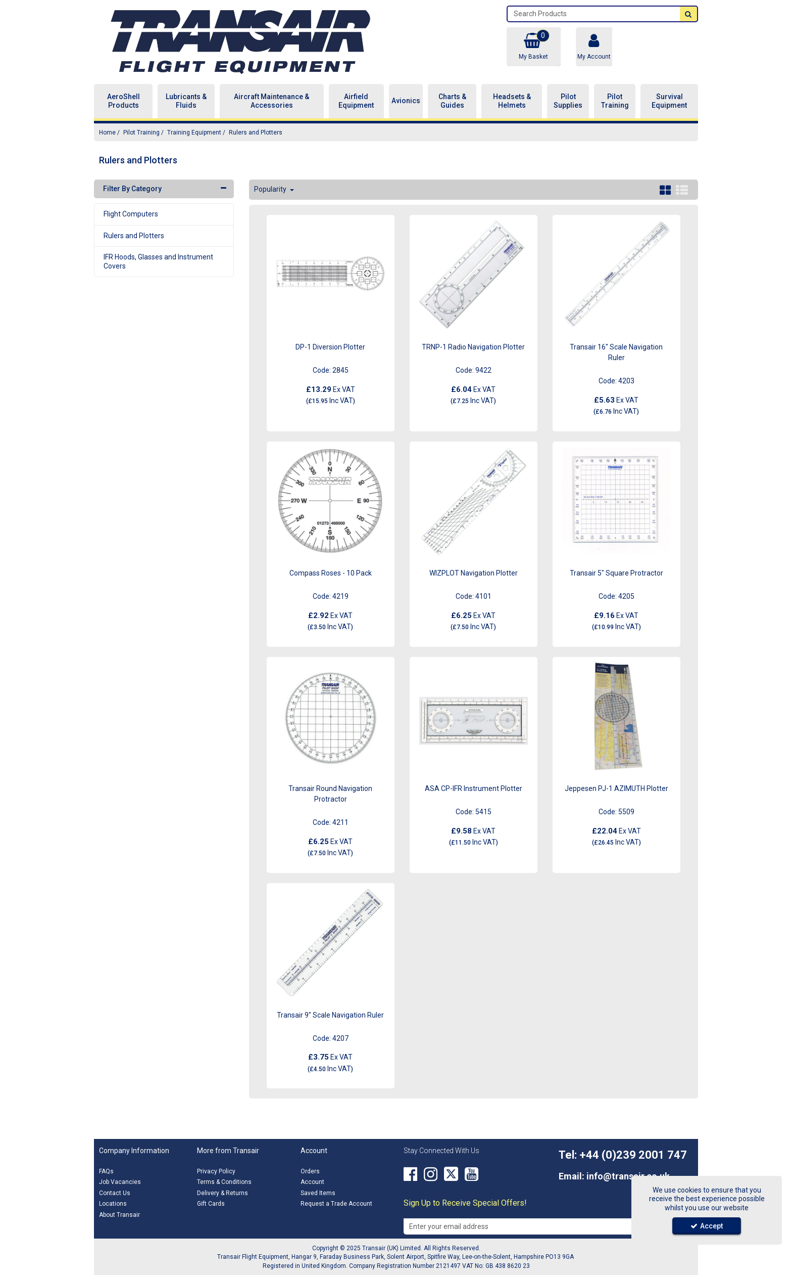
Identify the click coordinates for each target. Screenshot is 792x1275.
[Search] (594, 14)
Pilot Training (615, 101)
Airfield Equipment (356, 101)
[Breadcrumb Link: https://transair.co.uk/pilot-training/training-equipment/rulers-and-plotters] (255, 132)
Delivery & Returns (222, 1193)
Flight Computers (131, 214)
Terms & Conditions (224, 1181)
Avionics (405, 101)
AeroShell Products (123, 101)
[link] (410, 1174)
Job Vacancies (120, 1181)
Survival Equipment (669, 101)
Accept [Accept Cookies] (706, 1226)
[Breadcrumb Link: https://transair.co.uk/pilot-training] (141, 132)
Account (312, 1181)
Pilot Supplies (568, 101)
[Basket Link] (533, 46)
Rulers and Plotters (134, 236)
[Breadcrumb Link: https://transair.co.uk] (107, 132)
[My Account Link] (594, 46)
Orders (310, 1171)
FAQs (106, 1171)
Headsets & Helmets (512, 101)
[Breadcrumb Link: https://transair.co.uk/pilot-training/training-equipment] (194, 132)
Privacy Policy (216, 1171)
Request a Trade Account (336, 1203)
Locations (113, 1203)
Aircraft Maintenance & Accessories (271, 101)
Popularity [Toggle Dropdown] (271, 189)
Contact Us (114, 1193)
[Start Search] (688, 14)
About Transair (119, 1214)
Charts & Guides (452, 101)
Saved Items (318, 1193)
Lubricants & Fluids (186, 101)
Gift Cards (211, 1203)
